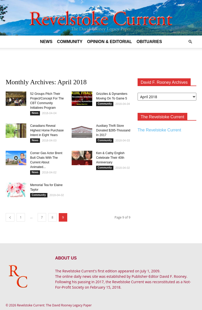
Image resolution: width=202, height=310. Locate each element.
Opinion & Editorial (109, 41)
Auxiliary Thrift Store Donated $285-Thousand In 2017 (113, 130)
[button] (190, 41)
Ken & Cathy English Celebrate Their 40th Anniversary (110, 157)
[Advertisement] (101, 59)
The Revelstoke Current (159, 130)
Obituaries (149, 41)
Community (69, 41)
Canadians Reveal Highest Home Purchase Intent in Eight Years (47, 130)
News (46, 41)
